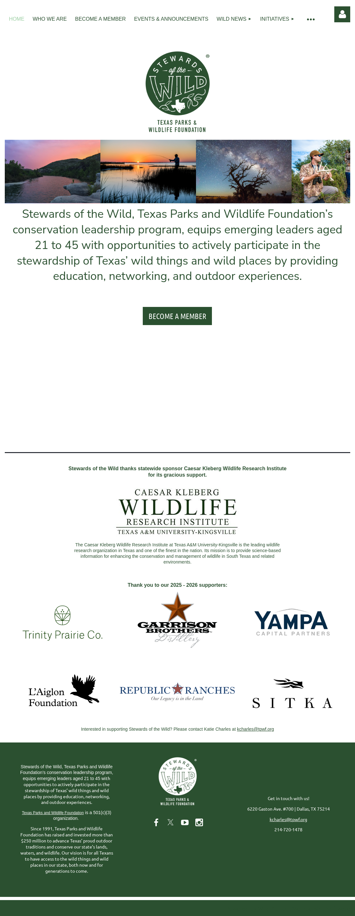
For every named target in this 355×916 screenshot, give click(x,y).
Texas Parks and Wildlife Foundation (53, 813)
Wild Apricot (274, 908)
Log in (342, 14)
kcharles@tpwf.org (255, 729)
